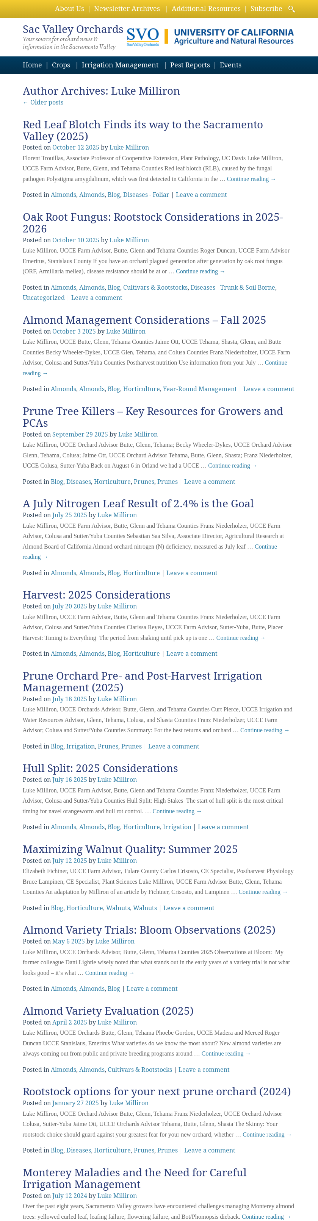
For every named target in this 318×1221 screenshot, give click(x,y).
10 (80, 240)
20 (68, 606)
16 (68, 780)
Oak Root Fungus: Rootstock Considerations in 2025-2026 (153, 223)
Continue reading (252, 179)
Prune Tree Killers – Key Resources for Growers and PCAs (153, 417)
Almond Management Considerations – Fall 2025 (144, 320)
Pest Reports (190, 65)
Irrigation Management (120, 65)
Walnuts (118, 908)
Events (230, 65)
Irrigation (80, 746)
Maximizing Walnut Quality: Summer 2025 (130, 849)
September (68, 434)
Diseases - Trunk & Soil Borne (233, 288)
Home (32, 65)
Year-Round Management (200, 389)
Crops (61, 65)
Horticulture (141, 389)
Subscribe (266, 8)
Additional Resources (206, 8)
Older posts (43, 102)
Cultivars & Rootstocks (155, 288)
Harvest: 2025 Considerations (97, 595)
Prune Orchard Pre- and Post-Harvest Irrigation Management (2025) (142, 681)
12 (80, 147)
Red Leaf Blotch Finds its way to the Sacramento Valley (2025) (143, 130)
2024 (80, 1196)
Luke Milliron (145, 91)
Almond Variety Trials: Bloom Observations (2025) (149, 930)
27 (80, 1103)
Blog (114, 195)
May (58, 941)
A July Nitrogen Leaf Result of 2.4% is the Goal (138, 503)
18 (68, 699)
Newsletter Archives (127, 8)
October (64, 147)
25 (68, 515)
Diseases (78, 482)
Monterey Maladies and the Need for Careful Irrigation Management (135, 1178)
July (58, 515)
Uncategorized (44, 298)
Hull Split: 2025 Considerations (100, 768)
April (59, 1022)
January (63, 1103)
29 (89, 434)
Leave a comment (201, 195)
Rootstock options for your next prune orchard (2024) (157, 1091)
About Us (69, 8)
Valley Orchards (73, 29)
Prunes (144, 482)
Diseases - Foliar (146, 195)
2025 (92, 147)
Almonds (63, 195)
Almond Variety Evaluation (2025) (108, 1011)
